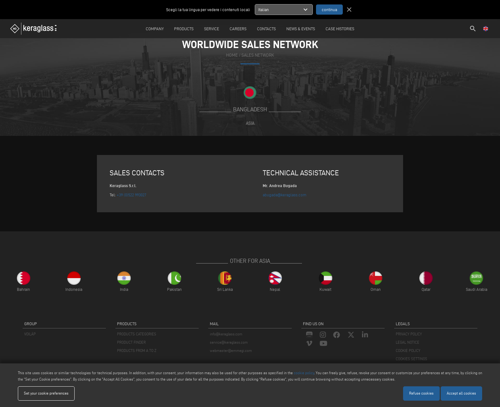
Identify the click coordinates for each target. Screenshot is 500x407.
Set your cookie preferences (46, 393)
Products (184, 28)
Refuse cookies (421, 393)
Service (211, 28)
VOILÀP (30, 334)
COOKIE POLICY (408, 350)
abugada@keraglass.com (284, 195)
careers (238, 28)
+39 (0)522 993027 (131, 195)
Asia (250, 123)
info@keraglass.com (226, 334)
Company (155, 28)
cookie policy (304, 373)
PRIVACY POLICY (409, 334)
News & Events (300, 28)
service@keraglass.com (229, 342)
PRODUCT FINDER (131, 342)
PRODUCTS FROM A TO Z (136, 350)
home (232, 55)
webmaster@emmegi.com (231, 350)
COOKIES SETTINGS (411, 359)
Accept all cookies (461, 393)
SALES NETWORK (257, 55)
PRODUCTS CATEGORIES (136, 334)
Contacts (266, 28)
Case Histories (340, 28)
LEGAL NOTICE (407, 342)
